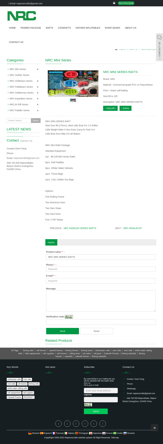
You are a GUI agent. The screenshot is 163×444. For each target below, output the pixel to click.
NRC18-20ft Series (19, 104)
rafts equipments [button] (32, 353)
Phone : (51, 265)
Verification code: (55, 316)
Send (62, 331)
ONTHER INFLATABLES (88, 28)
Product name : (55, 252)
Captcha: (88, 395)
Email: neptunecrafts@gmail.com (25, 3)
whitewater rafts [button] (102, 350)
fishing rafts (34, 384)
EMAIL (125, 108)
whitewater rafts (14, 379)
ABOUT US (130, 28)
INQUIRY (110, 108)
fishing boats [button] (87, 350)
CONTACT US (16, 42)
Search (36, 120)
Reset (96, 331)
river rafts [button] (117, 350)
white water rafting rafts (17, 388)
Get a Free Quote (126, 3)
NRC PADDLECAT (132, 228)
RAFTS (49, 28)
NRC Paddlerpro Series (21, 87)
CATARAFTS (64, 28)
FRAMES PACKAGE (31, 28)
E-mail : (51, 275)
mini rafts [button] (128, 350)
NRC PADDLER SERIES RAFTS (80, 228)
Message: (51, 288)
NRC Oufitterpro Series (21, 81)
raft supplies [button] (48, 353)
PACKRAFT (29, 397)
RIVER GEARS (112, 28)
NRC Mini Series (18, 69)
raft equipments (14, 393)
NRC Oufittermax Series (21, 92)
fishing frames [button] (71, 350)
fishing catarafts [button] (129, 353)
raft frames (22, 384)
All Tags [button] (14, 350)
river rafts (27, 379)
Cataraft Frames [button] (111, 353)
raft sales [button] (86, 353)
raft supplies (28, 393)
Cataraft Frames (14, 397)
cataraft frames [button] (56, 350)
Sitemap (115, 437)
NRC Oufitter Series (19, 75)
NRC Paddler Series (20, 110)
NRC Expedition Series (21, 98)
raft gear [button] (97, 353)
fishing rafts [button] (28, 350)
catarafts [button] (69, 356)
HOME (12, 28)
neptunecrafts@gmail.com (26, 158)
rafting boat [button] (74, 353)
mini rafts (11, 384)
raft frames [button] (41, 350)
